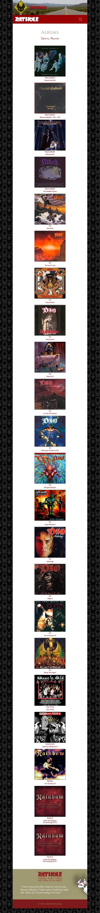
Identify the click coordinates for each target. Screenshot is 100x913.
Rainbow (50, 781)
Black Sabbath (50, 78)
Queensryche (50, 744)
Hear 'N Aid (50, 707)
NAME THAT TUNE (50, 879)
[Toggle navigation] (80, 19)
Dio (50, 226)
